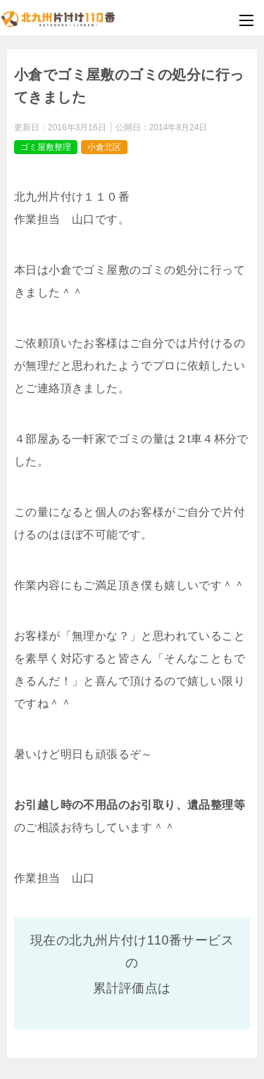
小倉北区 (104, 147)
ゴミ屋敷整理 (45, 147)
